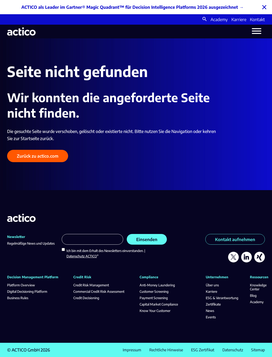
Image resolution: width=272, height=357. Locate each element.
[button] (204, 19)
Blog (253, 295)
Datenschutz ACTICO (81, 256)
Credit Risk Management (91, 285)
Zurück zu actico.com (37, 156)
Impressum (132, 350)
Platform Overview (21, 285)
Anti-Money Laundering (157, 285)
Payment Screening (154, 298)
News (210, 311)
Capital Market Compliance (159, 304)
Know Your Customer (155, 311)
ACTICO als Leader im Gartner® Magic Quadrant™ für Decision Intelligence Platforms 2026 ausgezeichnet (129, 7)
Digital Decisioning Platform (27, 291)
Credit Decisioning (86, 298)
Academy (219, 19)
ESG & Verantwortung (222, 298)
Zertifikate (213, 304)
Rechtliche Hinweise (166, 350)
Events (211, 317)
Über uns (212, 285)
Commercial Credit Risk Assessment (98, 291)
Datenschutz (232, 350)
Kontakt (257, 19)
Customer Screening (154, 291)
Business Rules (17, 298)
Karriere (238, 19)
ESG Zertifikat (202, 350)
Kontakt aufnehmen (235, 239)
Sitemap (258, 350)
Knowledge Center (258, 287)
